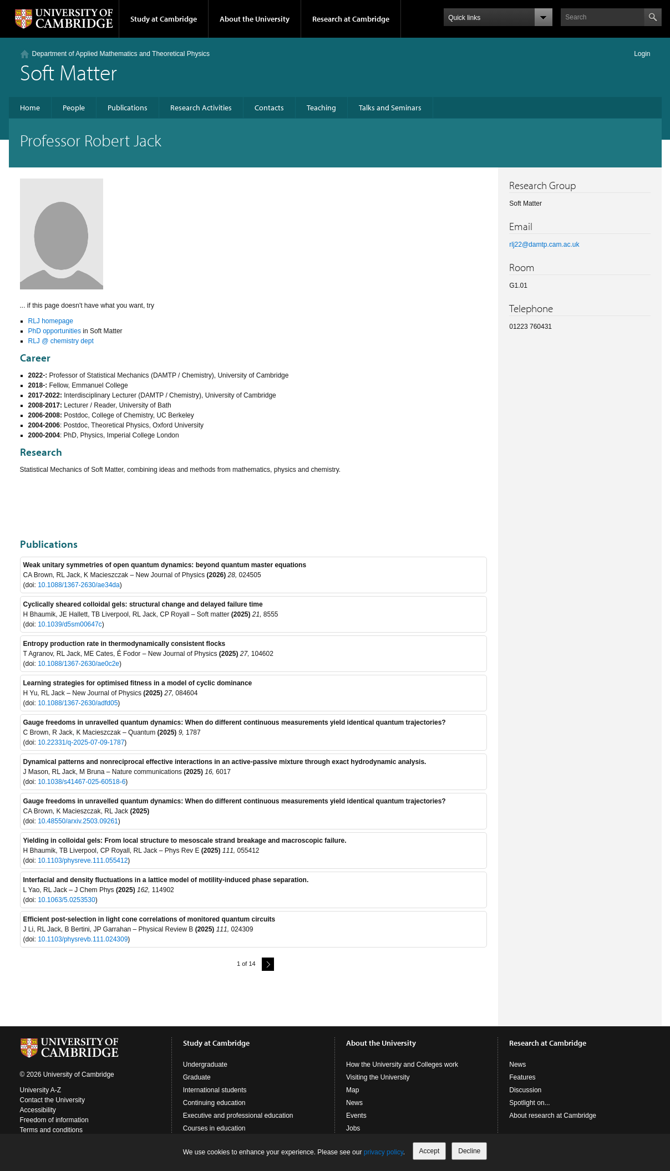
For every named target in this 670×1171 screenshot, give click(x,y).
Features (522, 1077)
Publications (128, 108)
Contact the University (52, 1100)
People (74, 108)
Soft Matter (68, 72)
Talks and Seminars (390, 108)
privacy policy (383, 1152)
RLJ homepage (50, 321)
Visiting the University (378, 1077)
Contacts (269, 108)
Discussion (525, 1090)
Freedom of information (54, 1120)
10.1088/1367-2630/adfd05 (78, 703)
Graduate (197, 1077)
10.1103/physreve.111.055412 (83, 860)
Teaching (321, 108)
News (354, 1103)
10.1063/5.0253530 (66, 900)
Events (356, 1115)
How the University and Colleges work (402, 1064)
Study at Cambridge (163, 19)
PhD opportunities (54, 331)
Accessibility (38, 1110)
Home (30, 108)
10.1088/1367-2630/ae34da (78, 585)
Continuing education (214, 1103)
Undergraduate (205, 1064)
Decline (469, 1151)
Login (642, 54)
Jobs (353, 1128)
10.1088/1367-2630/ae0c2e (78, 664)
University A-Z (41, 1090)
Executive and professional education (238, 1115)
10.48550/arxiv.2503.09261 (78, 821)
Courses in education (214, 1128)
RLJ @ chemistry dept (61, 341)
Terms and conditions (51, 1130)
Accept (429, 1151)
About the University (255, 19)
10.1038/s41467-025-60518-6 (81, 782)
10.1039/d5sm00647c (69, 624)
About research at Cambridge (552, 1115)
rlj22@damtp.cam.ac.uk (544, 244)
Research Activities (201, 108)
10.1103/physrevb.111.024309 (83, 939)
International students (215, 1090)
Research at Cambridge (350, 19)
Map (352, 1090)
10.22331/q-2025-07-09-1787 (81, 742)
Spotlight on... (529, 1103)
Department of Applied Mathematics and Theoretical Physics (121, 54)
